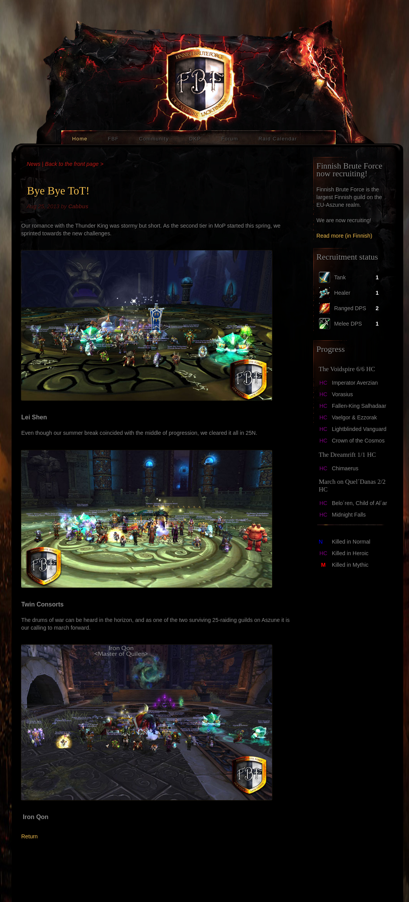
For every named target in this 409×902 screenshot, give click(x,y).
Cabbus (78, 206)
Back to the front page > (74, 164)
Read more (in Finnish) (344, 236)
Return (29, 836)
